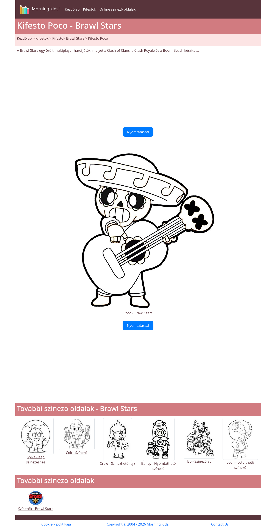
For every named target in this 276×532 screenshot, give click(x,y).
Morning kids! (39, 9)
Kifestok (89, 9)
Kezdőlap (72, 9)
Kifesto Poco (98, 38)
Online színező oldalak (118, 9)
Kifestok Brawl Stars (68, 38)
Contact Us (220, 524)
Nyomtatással (138, 132)
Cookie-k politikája (56, 524)
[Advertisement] (138, 90)
